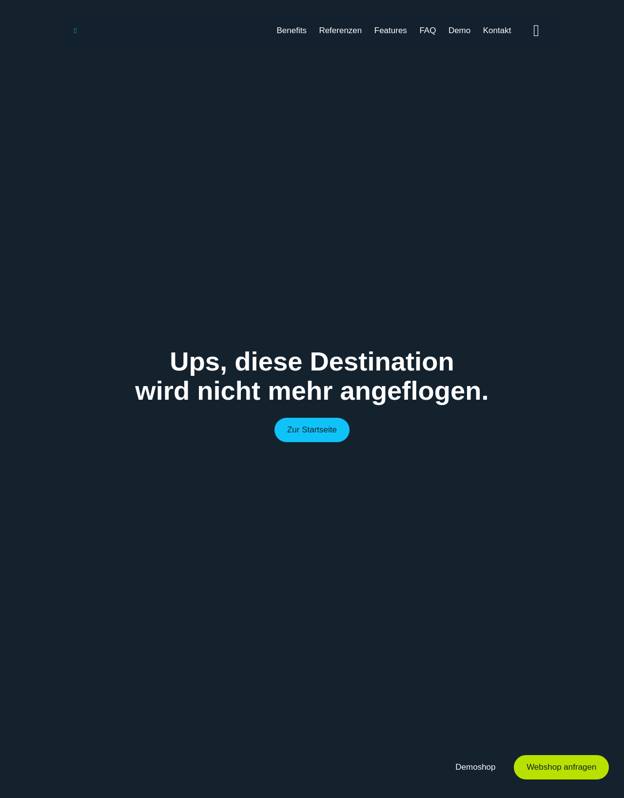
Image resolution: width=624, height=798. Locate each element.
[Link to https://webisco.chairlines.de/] (75, 30)
